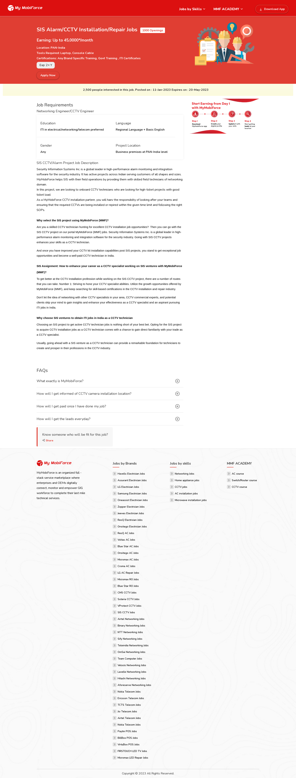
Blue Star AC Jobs (128, 546)
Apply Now (47, 75)
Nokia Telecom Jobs (129, 691)
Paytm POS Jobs (127, 731)
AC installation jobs (186, 493)
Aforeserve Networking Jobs (134, 685)
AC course (238, 474)
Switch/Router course (244, 480)
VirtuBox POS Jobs (129, 744)
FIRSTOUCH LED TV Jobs (132, 751)
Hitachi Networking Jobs (132, 678)
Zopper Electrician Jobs (131, 507)
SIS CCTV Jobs (126, 612)
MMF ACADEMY (226, 9)
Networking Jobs (184, 474)
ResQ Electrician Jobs (130, 520)
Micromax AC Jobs (128, 559)
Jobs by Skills (190, 9)
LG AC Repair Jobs (128, 573)
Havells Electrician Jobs (131, 474)
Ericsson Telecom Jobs (131, 698)
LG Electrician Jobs (128, 487)
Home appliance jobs (187, 480)
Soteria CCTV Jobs (129, 599)
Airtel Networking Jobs (131, 619)
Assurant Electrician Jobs (132, 480)
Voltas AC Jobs (126, 540)
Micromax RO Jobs (128, 579)
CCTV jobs (181, 487)
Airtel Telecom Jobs (129, 718)
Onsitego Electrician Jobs (132, 526)
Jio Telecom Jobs (127, 711)
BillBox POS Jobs (128, 738)
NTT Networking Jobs (130, 632)
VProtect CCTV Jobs (129, 606)
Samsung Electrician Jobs (132, 493)
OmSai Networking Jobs (131, 652)
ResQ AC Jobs (126, 533)
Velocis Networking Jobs (132, 665)
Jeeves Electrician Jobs (131, 513)
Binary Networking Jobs (131, 625)
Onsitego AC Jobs (128, 553)
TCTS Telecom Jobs (129, 705)
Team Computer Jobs (130, 658)
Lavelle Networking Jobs (132, 672)
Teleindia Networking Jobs (133, 645)
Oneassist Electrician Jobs (133, 500)
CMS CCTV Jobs (127, 592)
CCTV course (239, 487)
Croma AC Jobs (126, 566)
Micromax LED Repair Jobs (133, 758)
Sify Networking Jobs (130, 639)
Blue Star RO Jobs (128, 586)
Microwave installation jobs (191, 500)
